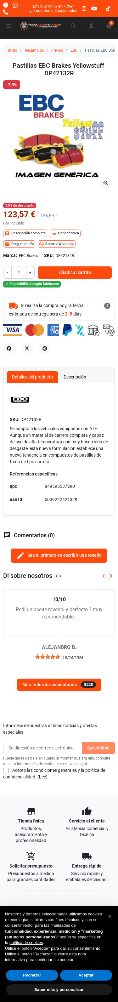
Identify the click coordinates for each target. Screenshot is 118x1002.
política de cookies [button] (26, 942)
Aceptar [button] (85, 975)
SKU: (49, 255)
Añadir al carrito (75, 272)
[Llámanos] (5, 11)
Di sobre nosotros (32, 575)
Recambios (34, 50)
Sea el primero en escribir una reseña (59, 555)
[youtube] (94, 8)
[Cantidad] (18, 272)
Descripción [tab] (75, 376)
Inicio (12, 50)
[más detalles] (107, 306)
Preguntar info (19, 244)
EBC (73, 50)
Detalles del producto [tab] (32, 376)
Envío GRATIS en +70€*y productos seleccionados (53, 8)
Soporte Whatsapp (56, 244)
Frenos (57, 50)
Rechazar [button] (32, 975)
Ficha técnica (65, 233)
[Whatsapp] (15, 5)
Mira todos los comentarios (59, 684)
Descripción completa (25, 233)
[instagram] (84, 8)
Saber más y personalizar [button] (59, 989)
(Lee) (42, 776)
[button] (74, 25)
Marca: (10, 255)
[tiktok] (108, 8)
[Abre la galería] (106, 183)
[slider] (47, 656)
